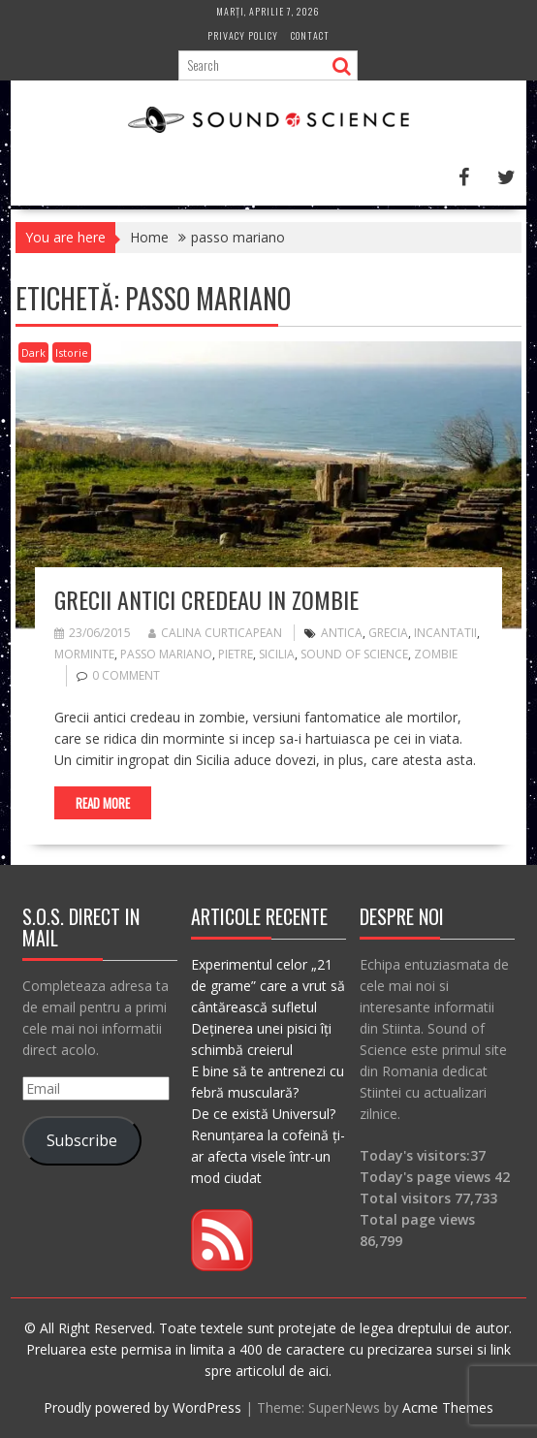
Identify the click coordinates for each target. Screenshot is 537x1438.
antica (342, 632)
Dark (33, 352)
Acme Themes (447, 1407)
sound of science (354, 654)
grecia (388, 632)
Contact (310, 35)
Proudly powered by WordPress (142, 1407)
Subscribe (82, 1140)
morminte (84, 654)
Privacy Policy (242, 35)
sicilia (277, 654)
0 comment (126, 675)
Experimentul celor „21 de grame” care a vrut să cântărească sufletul (268, 985)
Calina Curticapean (215, 632)
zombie (436, 654)
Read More (103, 803)
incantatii (445, 632)
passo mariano (166, 654)
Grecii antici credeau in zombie (206, 599)
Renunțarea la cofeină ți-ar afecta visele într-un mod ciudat (268, 1156)
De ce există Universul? (263, 1113)
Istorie (71, 352)
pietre (235, 654)
